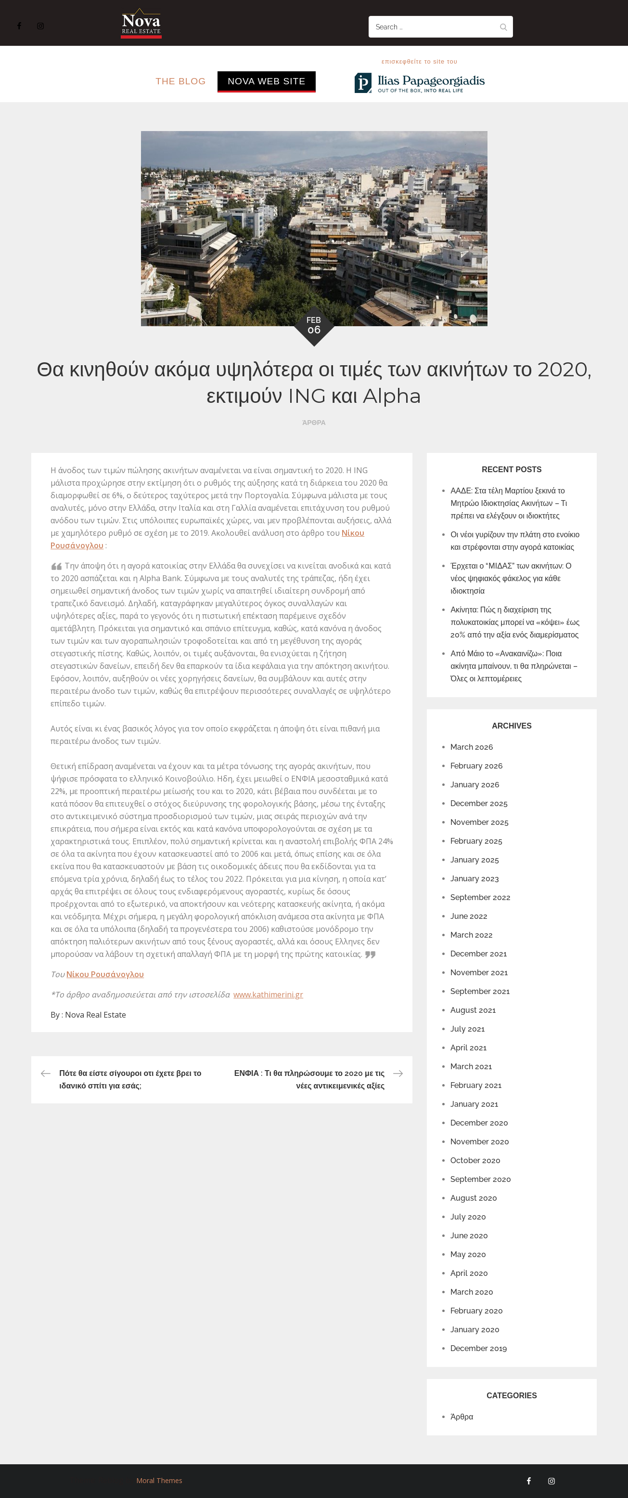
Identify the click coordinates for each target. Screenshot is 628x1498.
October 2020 (475, 1160)
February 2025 (476, 841)
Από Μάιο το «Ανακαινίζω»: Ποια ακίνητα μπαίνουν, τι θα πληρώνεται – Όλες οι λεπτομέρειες (513, 666)
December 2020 (479, 1122)
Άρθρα (314, 422)
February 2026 (476, 765)
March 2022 (471, 935)
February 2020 (476, 1310)
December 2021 (478, 953)
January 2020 (475, 1329)
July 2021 (467, 1029)
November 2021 (479, 972)
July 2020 (468, 1216)
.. (330, 81)
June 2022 (468, 916)
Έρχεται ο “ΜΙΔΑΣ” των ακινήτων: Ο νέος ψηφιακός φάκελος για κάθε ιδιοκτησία (510, 578)
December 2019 (478, 1348)
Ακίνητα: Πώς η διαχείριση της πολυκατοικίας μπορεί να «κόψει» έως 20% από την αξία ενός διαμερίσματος (514, 622)
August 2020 (473, 1198)
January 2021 (474, 1104)
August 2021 (473, 1010)
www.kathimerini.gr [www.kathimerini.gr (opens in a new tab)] (268, 994)
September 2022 (480, 897)
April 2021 (468, 1047)
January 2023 (474, 878)
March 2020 (471, 1292)
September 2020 (480, 1179)
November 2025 (479, 822)
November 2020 (479, 1141)
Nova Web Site (267, 81)
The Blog (180, 81)
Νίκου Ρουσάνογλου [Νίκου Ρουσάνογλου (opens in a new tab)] (105, 974)
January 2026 (475, 784)
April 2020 (469, 1273)
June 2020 (469, 1235)
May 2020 (468, 1254)
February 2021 (475, 1085)
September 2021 (480, 991)
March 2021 (471, 1066)
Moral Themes (159, 1480)
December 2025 (479, 803)
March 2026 (471, 747)
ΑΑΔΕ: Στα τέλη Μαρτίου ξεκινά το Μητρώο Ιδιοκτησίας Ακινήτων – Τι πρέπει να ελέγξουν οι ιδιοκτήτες (508, 503)
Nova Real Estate (95, 1014)
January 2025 (474, 859)
